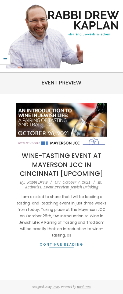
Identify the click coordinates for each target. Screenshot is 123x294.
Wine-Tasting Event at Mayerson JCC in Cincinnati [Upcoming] (61, 164)
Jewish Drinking (84, 186)
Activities (33, 186)
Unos (55, 287)
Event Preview (56, 186)
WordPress (84, 287)
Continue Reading (62, 244)
